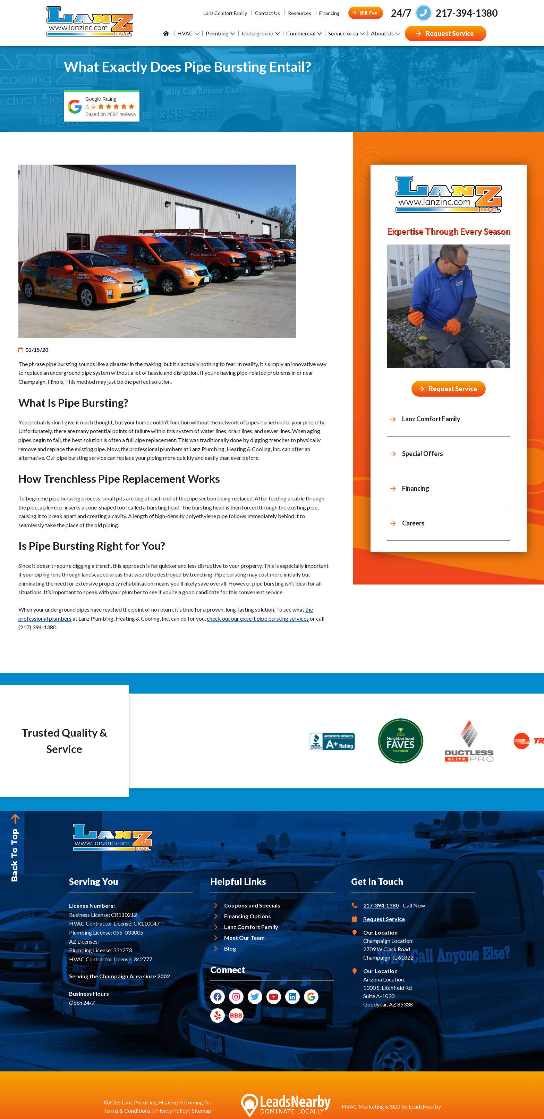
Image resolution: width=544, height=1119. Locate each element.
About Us (385, 33)
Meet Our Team (244, 937)
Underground (260, 33)
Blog (230, 948)
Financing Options (247, 916)
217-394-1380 (381, 905)
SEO (395, 1106)
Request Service (384, 918)
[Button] (365, 13)
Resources (299, 13)
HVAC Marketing (363, 1106)
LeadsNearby (425, 1106)
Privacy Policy (171, 1110)
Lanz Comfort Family (225, 13)
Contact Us (267, 13)
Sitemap (201, 1110)
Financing (329, 13)
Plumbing (220, 33)
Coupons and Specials (252, 905)
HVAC (188, 33)
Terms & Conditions (126, 1110)
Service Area (346, 33)
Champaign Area (120, 976)
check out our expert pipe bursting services (258, 618)
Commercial (304, 33)
